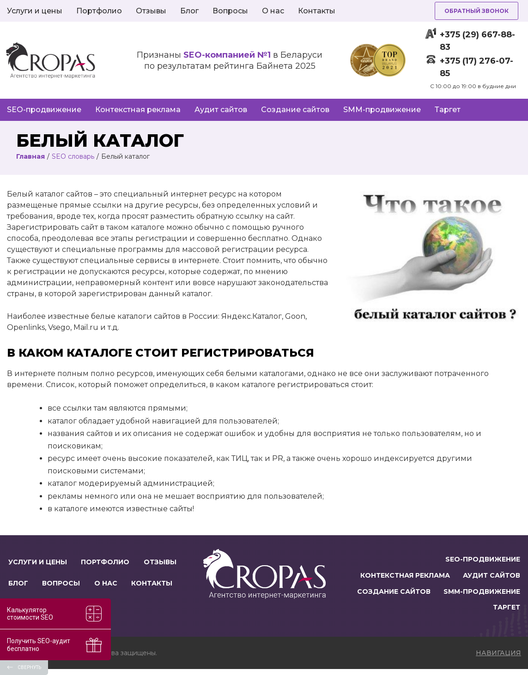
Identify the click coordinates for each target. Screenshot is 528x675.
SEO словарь (73, 156)
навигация (498, 659)
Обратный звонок (476, 10)
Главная (30, 156)
